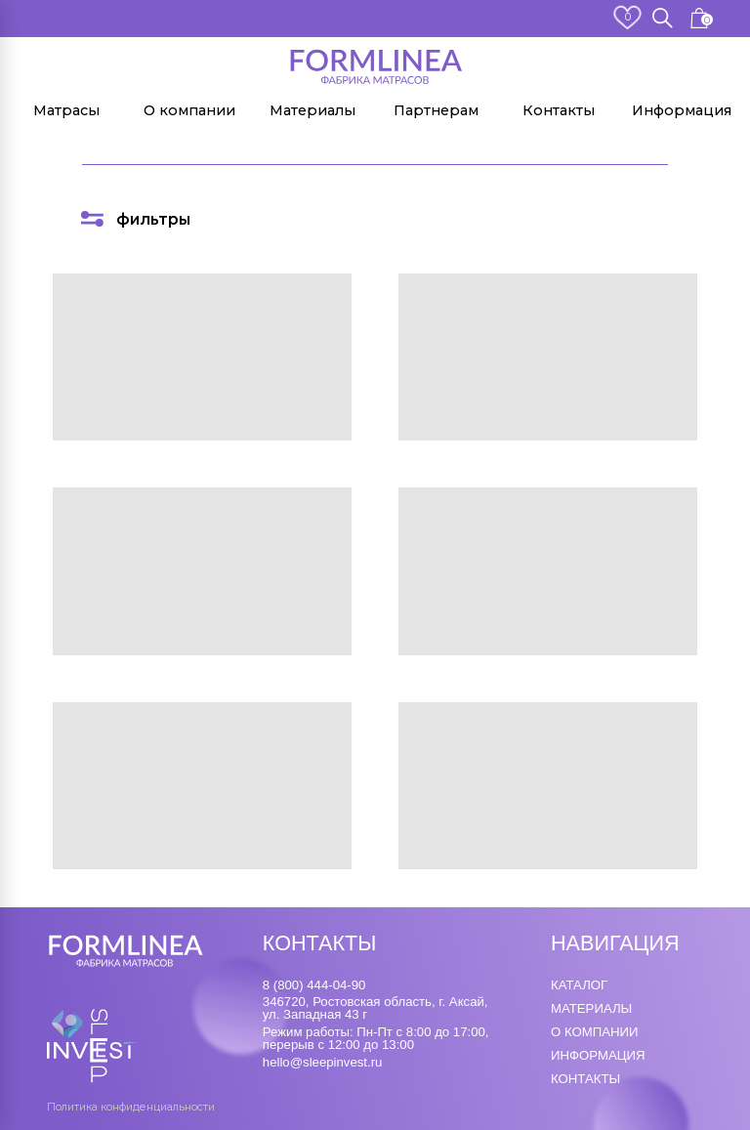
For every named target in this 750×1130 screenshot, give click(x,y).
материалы (591, 1008)
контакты (585, 1078)
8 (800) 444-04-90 (314, 985)
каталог (579, 985)
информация (598, 1055)
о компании (594, 1032)
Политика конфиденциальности (131, 1107)
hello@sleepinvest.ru (323, 1062)
